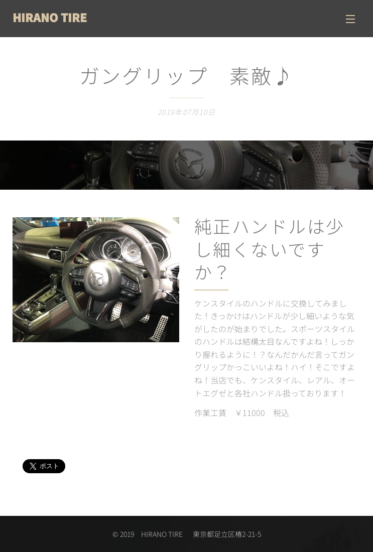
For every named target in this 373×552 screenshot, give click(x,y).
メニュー (350, 19)
